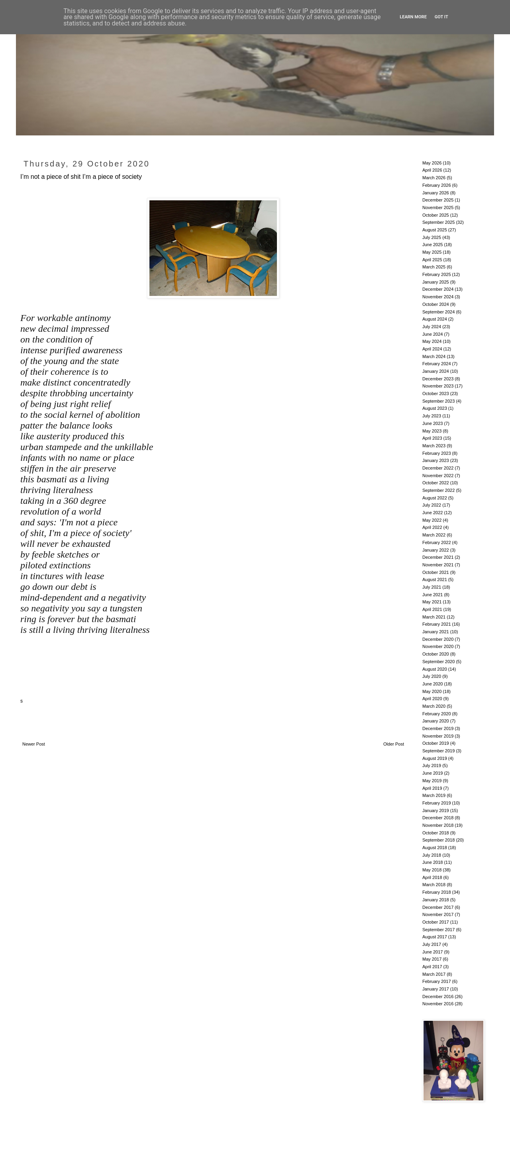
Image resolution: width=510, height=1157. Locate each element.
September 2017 (438, 929)
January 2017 (435, 989)
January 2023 (435, 460)
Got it (441, 17)
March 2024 (433, 356)
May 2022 (431, 520)
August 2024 (434, 319)
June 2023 (432, 423)
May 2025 (431, 252)
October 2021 (435, 572)
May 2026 (431, 163)
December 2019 (437, 728)
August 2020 (434, 669)
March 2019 (433, 795)
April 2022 (432, 527)
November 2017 (437, 914)
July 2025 (431, 237)
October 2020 (435, 654)
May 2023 (431, 431)
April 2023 (432, 438)
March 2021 (433, 617)
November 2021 (437, 564)
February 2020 (436, 713)
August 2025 (434, 229)
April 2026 (432, 170)
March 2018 (433, 884)
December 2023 (437, 378)
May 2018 (431, 869)
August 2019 (434, 758)
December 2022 (437, 468)
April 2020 (432, 698)
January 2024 (435, 371)
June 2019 (432, 773)
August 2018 (434, 847)
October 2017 (435, 922)
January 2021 (435, 631)
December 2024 (437, 289)
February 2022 (436, 542)
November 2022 (437, 475)
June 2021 (432, 594)
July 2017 (431, 944)
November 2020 (437, 646)
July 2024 (431, 326)
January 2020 (435, 720)
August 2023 (434, 408)
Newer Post (33, 744)
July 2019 (431, 765)
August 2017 (434, 936)
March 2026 (433, 177)
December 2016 (437, 996)
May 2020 (431, 691)
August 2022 (434, 497)
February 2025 (436, 274)
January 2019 (435, 810)
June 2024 (432, 334)
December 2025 (437, 200)
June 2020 (432, 683)
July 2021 (431, 587)
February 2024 (436, 363)
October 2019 (435, 743)
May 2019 (431, 780)
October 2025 (435, 215)
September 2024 (438, 311)
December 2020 (437, 639)
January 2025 (435, 282)
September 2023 (438, 401)
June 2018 (432, 862)
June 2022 (432, 512)
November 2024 (437, 296)
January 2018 (435, 899)
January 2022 (435, 550)
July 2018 (431, 855)
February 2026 (436, 185)
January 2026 (435, 192)
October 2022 (435, 482)
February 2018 (436, 892)
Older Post (393, 744)
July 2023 (431, 415)
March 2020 (433, 706)
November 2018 (437, 825)
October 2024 (435, 304)
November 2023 (437, 386)
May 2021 (431, 601)
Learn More (413, 17)
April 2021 (432, 609)
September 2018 (438, 840)
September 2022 (438, 490)
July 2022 (431, 505)
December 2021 (437, 557)
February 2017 (436, 981)
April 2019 (432, 788)
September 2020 (438, 661)
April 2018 (432, 877)
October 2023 (435, 393)
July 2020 (431, 676)
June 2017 (432, 951)
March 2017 (433, 974)
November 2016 (437, 1003)
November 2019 (437, 736)
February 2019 (436, 803)
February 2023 (436, 453)
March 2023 (433, 445)
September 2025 (438, 222)
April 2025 (432, 259)
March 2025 (433, 266)
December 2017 (437, 907)
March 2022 (433, 534)
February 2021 (436, 624)
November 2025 (437, 207)
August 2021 (434, 579)
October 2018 (435, 832)
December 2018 (437, 817)
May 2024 (431, 341)
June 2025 (432, 244)
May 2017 (431, 959)
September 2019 (438, 750)
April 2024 (432, 349)
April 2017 (432, 966)
